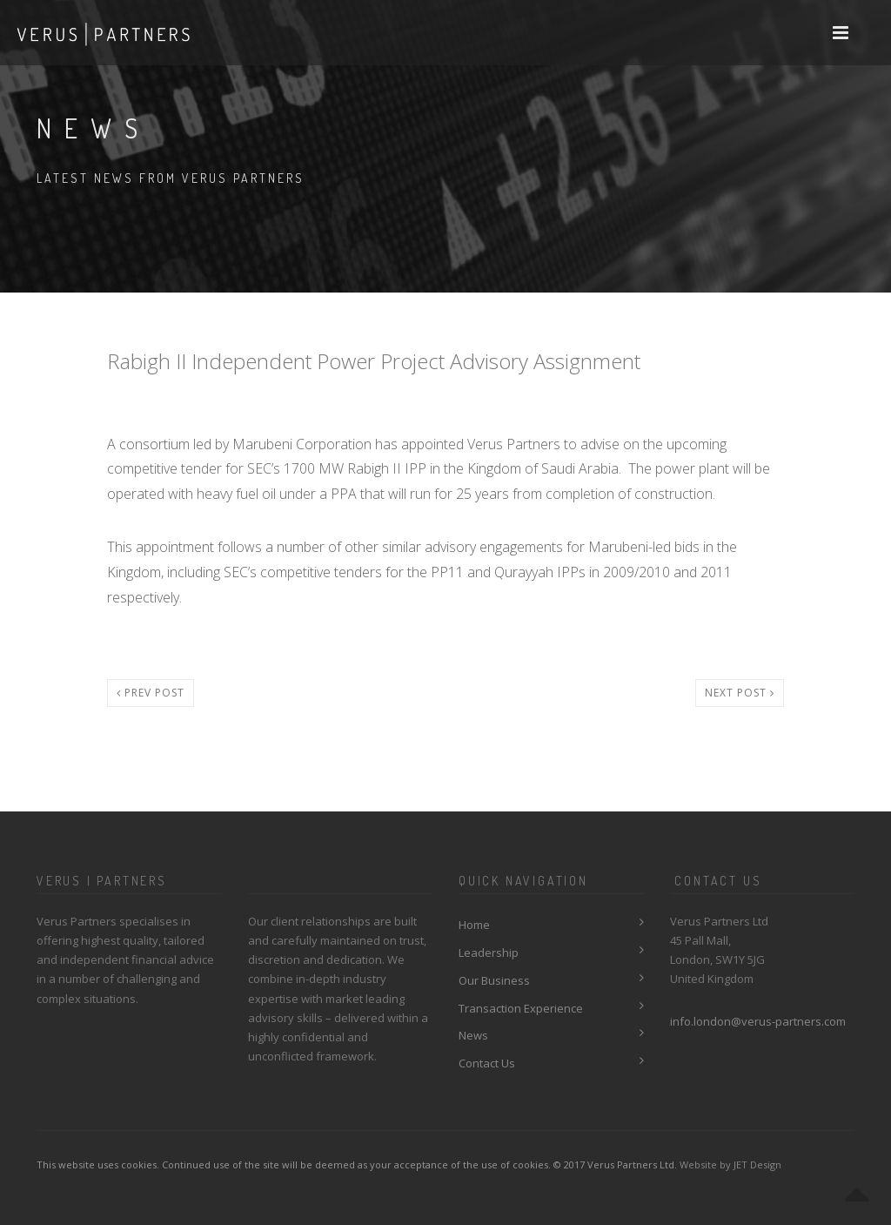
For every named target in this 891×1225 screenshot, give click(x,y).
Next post (739, 692)
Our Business (494, 980)
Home (474, 924)
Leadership (489, 952)
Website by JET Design (730, 1164)
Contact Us (487, 1063)
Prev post (150, 692)
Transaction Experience (521, 1008)
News (473, 1035)
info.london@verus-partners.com (758, 1021)
